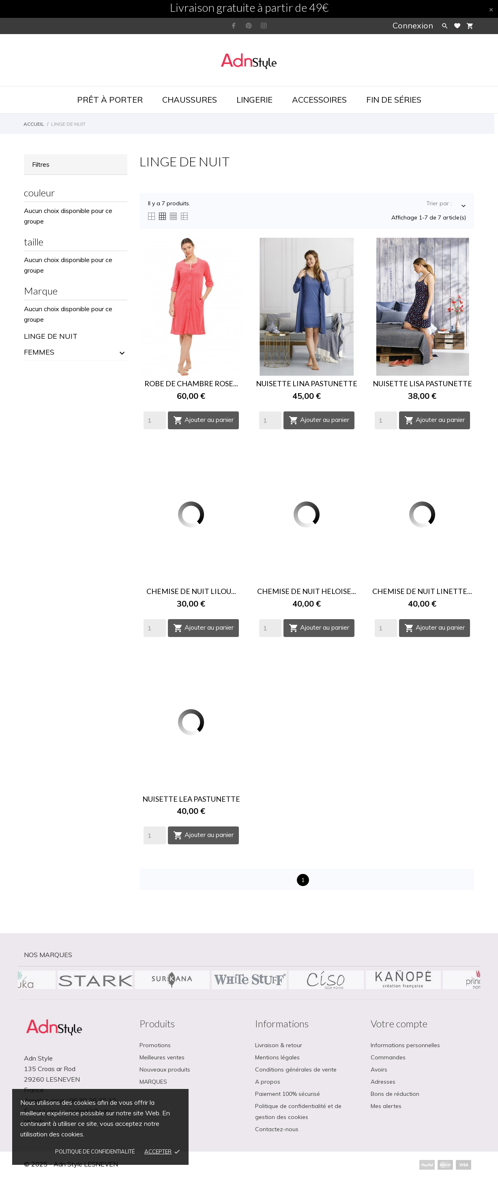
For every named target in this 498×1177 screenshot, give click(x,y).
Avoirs (379, 1069)
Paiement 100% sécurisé (287, 1093)
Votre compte (399, 1023)
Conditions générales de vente (296, 1069)
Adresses (383, 1081)
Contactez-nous (276, 1129)
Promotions (155, 1045)
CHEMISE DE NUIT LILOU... (191, 591)
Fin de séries (393, 100)
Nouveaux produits (165, 1069)
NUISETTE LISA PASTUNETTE (422, 383)
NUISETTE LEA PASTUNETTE (191, 798)
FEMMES (39, 352)
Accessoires (319, 100)
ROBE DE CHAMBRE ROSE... (191, 383)
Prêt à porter (110, 100)
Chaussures (189, 100)
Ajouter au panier (203, 420)
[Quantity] (155, 420)
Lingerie (254, 100)
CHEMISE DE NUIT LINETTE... (422, 591)
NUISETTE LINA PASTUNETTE (306, 383)
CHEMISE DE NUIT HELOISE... (306, 591)
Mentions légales (277, 1057)
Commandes (388, 1057)
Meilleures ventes (162, 1057)
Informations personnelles (405, 1045)
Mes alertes (386, 1106)
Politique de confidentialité (95, 1151)
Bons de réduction (395, 1093)
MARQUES (153, 1081)
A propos (267, 1081)
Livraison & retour (278, 1045)
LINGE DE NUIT (50, 336)
